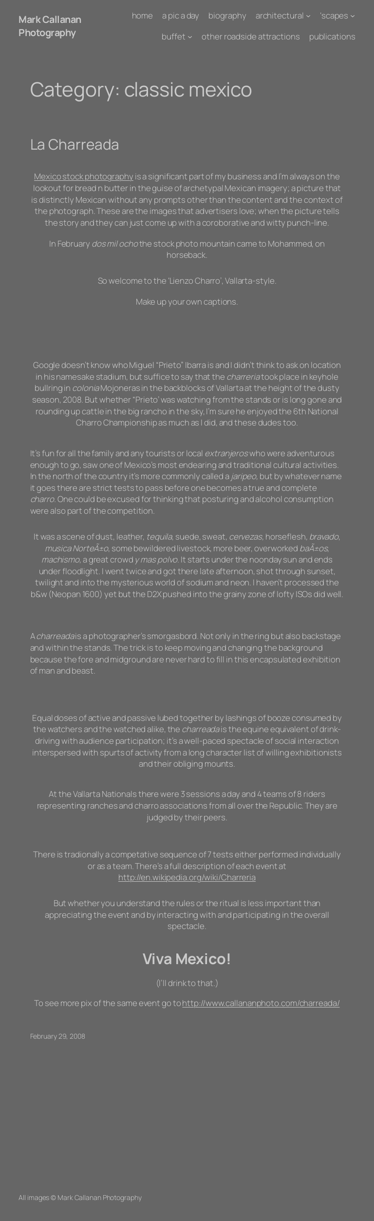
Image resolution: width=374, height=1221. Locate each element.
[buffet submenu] (189, 36)
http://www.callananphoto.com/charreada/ (260, 1002)
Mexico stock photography (83, 176)
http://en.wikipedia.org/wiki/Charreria (187, 877)
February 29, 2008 (57, 1036)
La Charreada (75, 144)
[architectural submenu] (308, 15)
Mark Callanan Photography (50, 26)
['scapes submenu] (352, 15)
